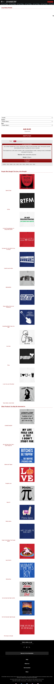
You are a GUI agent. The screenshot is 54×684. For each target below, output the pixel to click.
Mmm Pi (8, 502)
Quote (17, 164)
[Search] (4, 1)
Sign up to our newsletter (27, 653)
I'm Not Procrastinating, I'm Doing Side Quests (8, 229)
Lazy (31, 164)
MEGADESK (8, 287)
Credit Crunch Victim (8, 268)
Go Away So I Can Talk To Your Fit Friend (8, 249)
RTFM (8, 209)
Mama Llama (8, 521)
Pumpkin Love (8, 483)
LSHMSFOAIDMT (8, 425)
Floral (24, 164)
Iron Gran (8, 346)
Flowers (4, 164)
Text (14, 164)
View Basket (51, 1)
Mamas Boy (8, 579)
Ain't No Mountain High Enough (8, 616)
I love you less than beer (8, 384)
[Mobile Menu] (1, 1)
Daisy (34, 164)
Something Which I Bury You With (8, 327)
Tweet (10, 141)
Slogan (11, 164)
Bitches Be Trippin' (8, 464)
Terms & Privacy (36, 680)
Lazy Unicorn (8, 560)
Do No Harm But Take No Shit (8, 598)
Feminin (27, 164)
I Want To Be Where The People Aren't (8, 541)
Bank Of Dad (8, 190)
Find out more (41, 679)
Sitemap (40, 680)
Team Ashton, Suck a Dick (8, 403)
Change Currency (27, 131)
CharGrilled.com (29, 680)
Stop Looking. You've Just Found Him (8, 307)
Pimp (8, 365)
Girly (20, 164)
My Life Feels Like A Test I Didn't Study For (8, 445)
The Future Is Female (8, 635)
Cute (8, 164)
